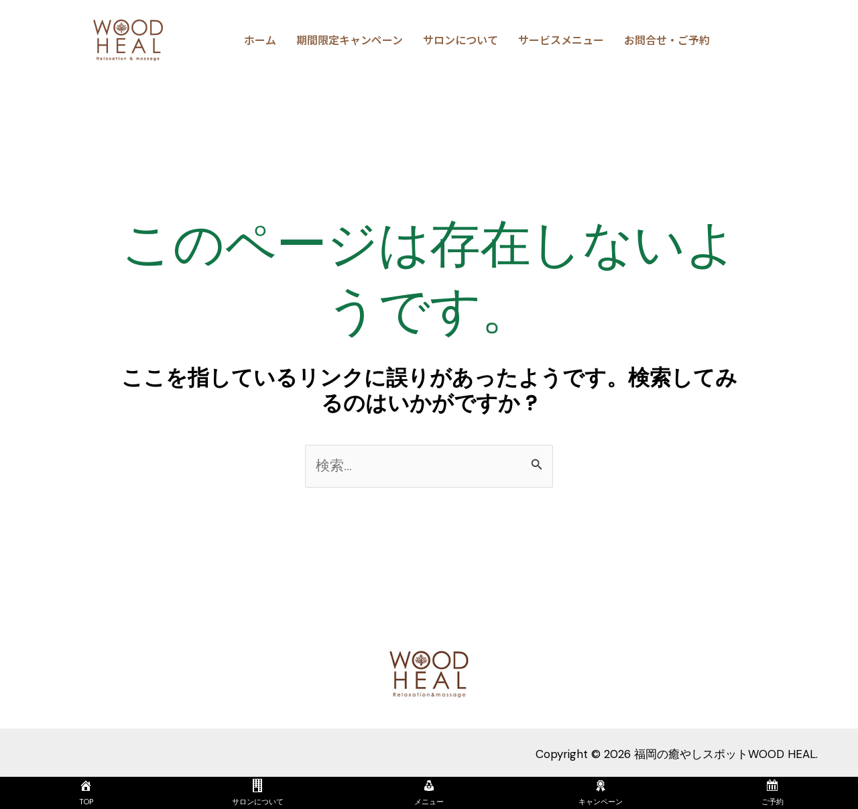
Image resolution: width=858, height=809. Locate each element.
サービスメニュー (561, 40)
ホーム (260, 40)
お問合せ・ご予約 (667, 40)
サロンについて (460, 40)
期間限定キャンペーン (349, 40)
